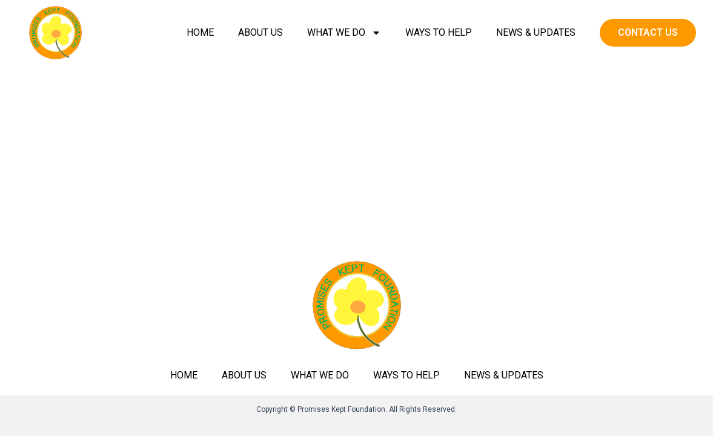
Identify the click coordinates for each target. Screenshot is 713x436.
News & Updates (535, 32)
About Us (260, 32)
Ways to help (438, 32)
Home (200, 32)
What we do (344, 33)
